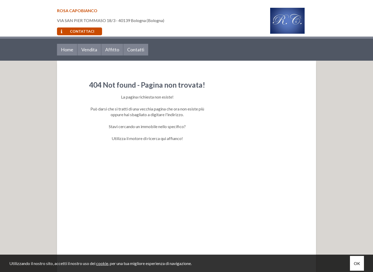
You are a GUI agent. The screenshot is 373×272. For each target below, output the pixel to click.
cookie (102, 263)
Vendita (89, 49)
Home (67, 49)
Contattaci (77, 31)
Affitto (112, 49)
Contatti (135, 49)
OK (357, 263)
